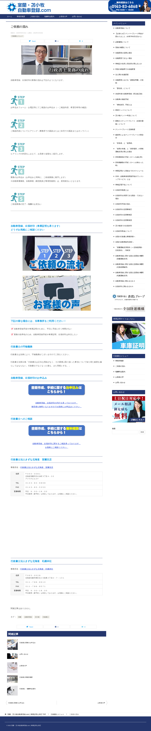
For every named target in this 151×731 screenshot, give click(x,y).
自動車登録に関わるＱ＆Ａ (125, 281)
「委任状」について (122, 88)
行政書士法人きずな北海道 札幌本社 (36, 569)
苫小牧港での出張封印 (123, 226)
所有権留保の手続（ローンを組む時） (129, 157)
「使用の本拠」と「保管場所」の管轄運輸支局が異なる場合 (129, 150)
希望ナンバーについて (123, 110)
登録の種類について (122, 47)
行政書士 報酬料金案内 (27, 689)
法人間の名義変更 (122, 75)
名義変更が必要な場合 (123, 53)
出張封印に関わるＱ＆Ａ (124, 286)
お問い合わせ (77, 16)
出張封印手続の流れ (122, 204)
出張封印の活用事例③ (123, 220)
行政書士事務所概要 (26, 677)
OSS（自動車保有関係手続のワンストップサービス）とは (129, 177)
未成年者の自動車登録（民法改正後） (129, 94)
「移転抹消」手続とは (123, 105)
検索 (113, 429)
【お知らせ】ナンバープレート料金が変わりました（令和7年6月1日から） (129, 35)
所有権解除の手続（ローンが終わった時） (129, 163)
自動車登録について (122, 28)
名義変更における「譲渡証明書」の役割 (129, 81)
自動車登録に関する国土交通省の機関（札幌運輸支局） (129, 274)
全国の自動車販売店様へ (124, 242)
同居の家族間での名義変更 (125, 69)
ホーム (9, 16)
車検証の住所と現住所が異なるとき (128, 64)
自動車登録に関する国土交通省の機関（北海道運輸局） (129, 265)
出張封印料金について (123, 231)
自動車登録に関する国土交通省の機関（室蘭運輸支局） (129, 257)
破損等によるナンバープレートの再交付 (129, 136)
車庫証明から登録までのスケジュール (129, 171)
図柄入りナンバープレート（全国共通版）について (129, 122)
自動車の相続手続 (122, 99)
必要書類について (122, 42)
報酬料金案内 (49, 16)
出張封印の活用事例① (123, 209)
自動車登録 (28, 617)
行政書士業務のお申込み (27, 642)
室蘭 (19, 617)
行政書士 (46, 617)
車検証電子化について (123, 185)
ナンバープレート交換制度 (125, 129)
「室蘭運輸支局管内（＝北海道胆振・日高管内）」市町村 (129, 248)
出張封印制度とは (122, 190)
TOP (26, 714)
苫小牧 (37, 617)
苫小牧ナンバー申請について (126, 115)
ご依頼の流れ (35, 16)
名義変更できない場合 (123, 58)
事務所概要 (21, 16)
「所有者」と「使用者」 (124, 143)
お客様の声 (63, 16)
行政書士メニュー (17, 36)
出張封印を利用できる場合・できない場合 (129, 197)
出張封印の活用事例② (123, 215)
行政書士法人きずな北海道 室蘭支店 (36, 467)
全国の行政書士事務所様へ (125, 236)
